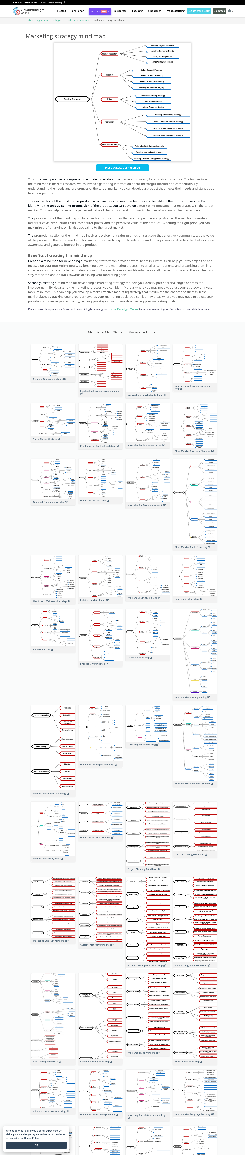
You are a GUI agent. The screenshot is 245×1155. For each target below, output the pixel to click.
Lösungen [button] (138, 10)
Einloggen (219, 10)
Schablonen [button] (155, 10)
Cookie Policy (31, 1138)
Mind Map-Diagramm (77, 20)
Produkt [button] (62, 10)
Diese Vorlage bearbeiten (122, 167)
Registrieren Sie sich (199, 10)
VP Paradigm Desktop (53, 2)
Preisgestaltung (175, 10)
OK (36, 1145)
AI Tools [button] (100, 11)
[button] (78, 11)
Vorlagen (56, 20)
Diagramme (41, 20)
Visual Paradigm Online (123, 309)
